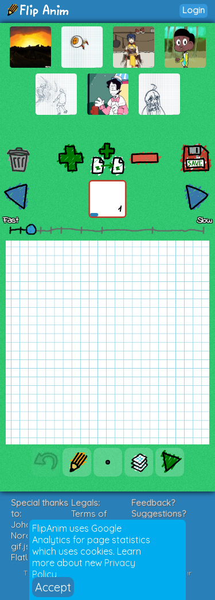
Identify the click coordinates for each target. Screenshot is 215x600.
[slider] (31, 229)
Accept (53, 587)
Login (193, 10)
